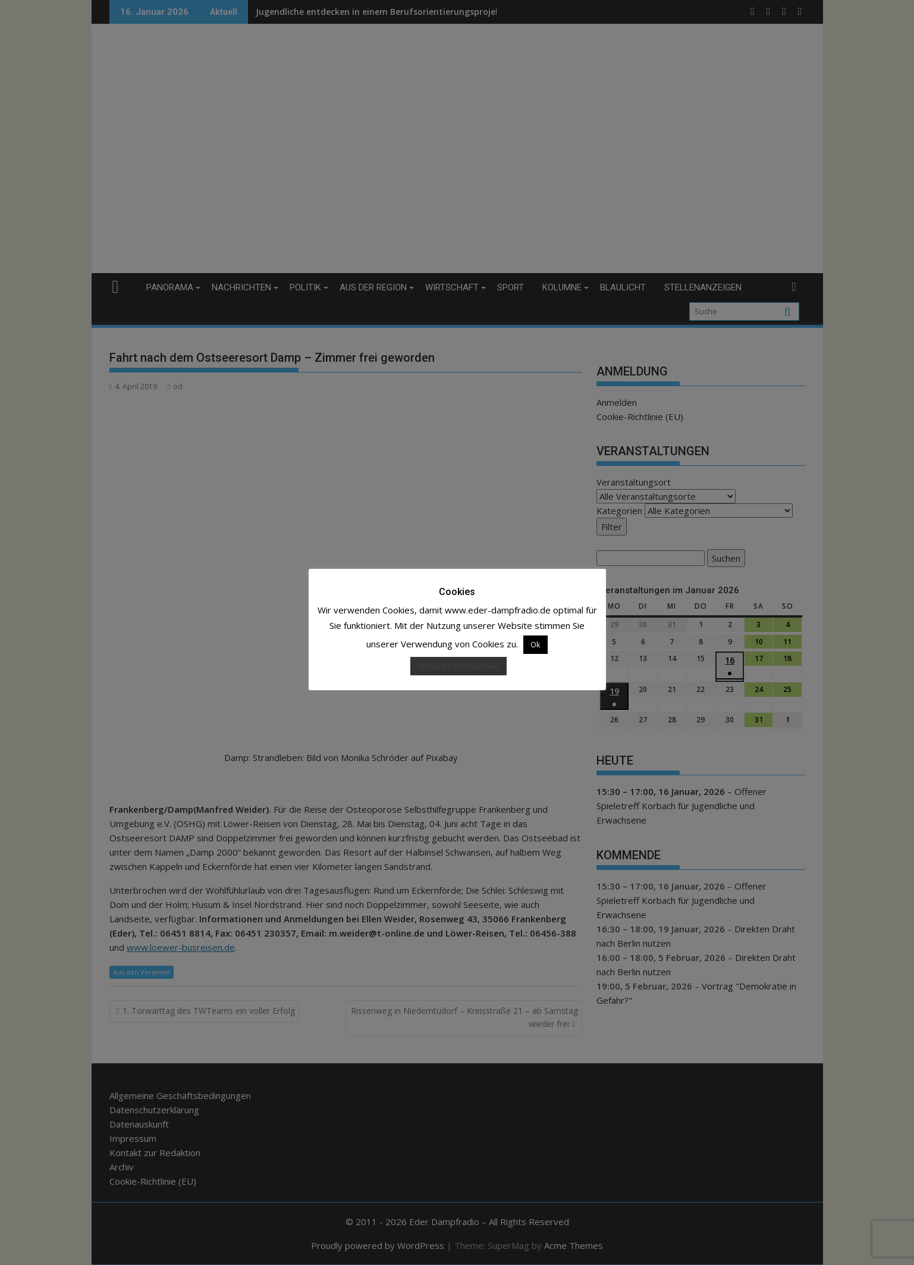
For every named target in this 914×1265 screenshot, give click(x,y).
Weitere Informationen (458, 665)
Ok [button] (535, 644)
